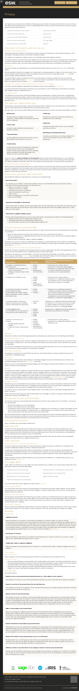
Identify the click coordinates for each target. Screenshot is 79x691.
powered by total (70, 687)
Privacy (40, 677)
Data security (47, 34)
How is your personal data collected (17, 37)
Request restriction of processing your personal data (58, 470)
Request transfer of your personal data (54, 473)
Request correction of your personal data (18, 473)
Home (6, 677)
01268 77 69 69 (60, 2)
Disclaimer (35, 677)
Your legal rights (47, 40)
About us (11, 677)
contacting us (59, 86)
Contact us (16, 677)
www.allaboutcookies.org (58, 377)
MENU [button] (1, 2)
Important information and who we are (18, 30)
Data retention (47, 37)
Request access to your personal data (17, 470)
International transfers (49, 30)
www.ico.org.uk (29, 79)
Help (44, 677)
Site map (22, 677)
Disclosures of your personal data (16, 43)
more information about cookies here (33, 687)
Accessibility (29, 677)
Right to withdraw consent (50, 476)
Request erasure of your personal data (18, 476)
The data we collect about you (15, 34)
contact (66, 74)
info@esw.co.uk (71, 2)
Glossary (45, 43)
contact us (30, 81)
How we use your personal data (16, 40)
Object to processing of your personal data (19, 479)
